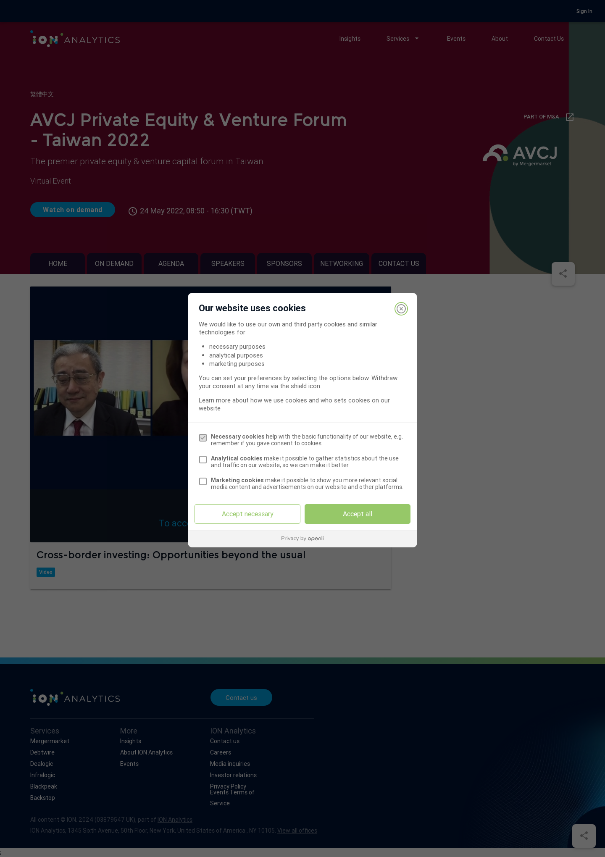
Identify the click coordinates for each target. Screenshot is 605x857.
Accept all (357, 514)
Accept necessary (248, 514)
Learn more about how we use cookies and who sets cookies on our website (294, 404)
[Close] (401, 309)
